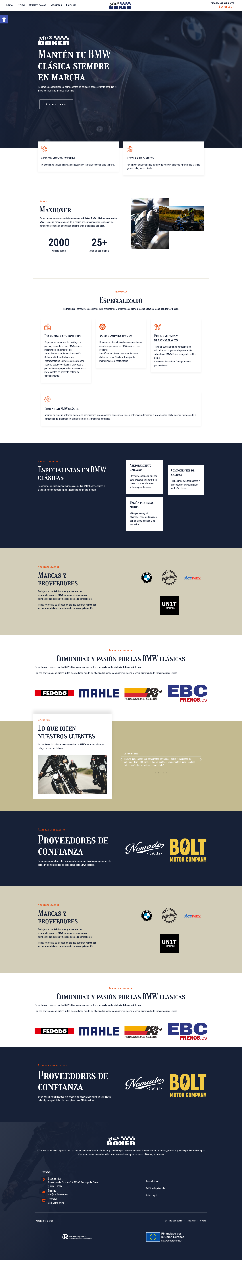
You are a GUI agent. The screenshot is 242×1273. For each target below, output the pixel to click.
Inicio (9, 5)
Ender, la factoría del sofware (193, 1240)
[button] (4, 19)
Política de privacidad (156, 1207)
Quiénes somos (37, 5)
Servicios (56, 5)
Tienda (21, 5)
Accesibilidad (152, 1200)
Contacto (71, 5)
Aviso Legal (151, 1214)
